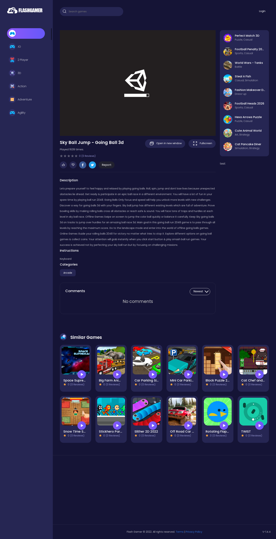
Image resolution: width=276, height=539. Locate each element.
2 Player (18, 59)
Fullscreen (202, 143)
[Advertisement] (93, 491)
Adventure (20, 99)
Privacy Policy (194, 532)
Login (262, 11)
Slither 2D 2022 (146, 431)
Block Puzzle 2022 (219, 380)
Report (106, 165)
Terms (180, 532)
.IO (15, 46)
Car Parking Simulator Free (155, 380)
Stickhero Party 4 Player (118, 431)
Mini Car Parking (182, 380)
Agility (17, 112)
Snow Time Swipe (77, 431)
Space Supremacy (77, 380)
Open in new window (165, 143)
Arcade (67, 273)
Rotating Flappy (218, 431)
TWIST (246, 431)
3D (15, 73)
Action (17, 86)
